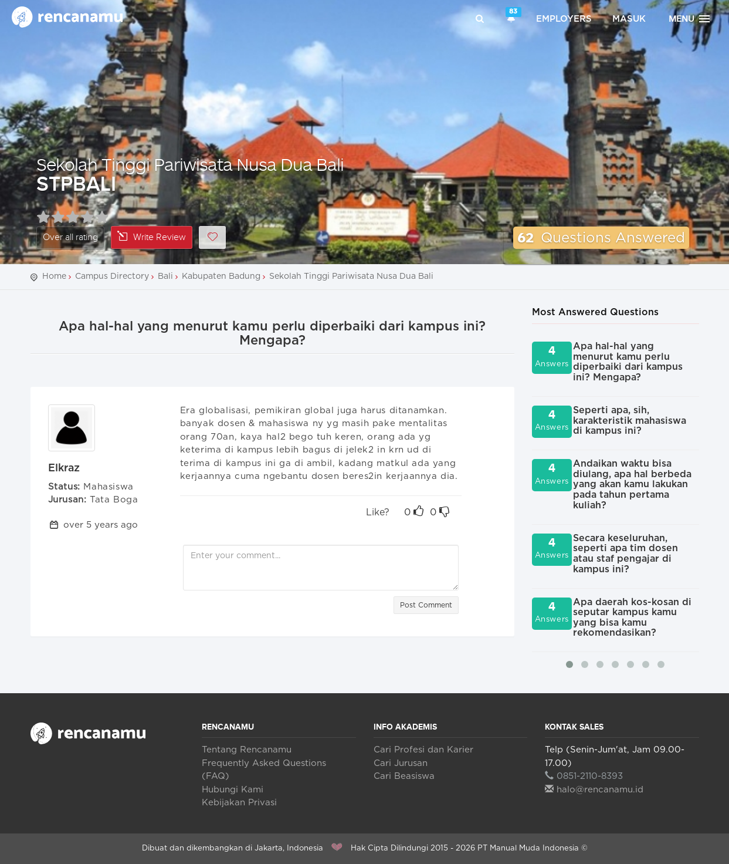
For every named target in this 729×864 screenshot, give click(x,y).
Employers (564, 19)
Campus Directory (112, 276)
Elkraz (64, 468)
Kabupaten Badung (221, 276)
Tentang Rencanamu (246, 749)
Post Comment (426, 605)
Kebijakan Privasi (239, 802)
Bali (165, 276)
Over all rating (70, 237)
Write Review (151, 237)
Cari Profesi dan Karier (423, 749)
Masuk (629, 19)
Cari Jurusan (401, 763)
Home (54, 276)
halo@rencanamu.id (594, 789)
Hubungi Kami (232, 789)
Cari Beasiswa (404, 776)
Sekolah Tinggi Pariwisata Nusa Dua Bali (190, 164)
